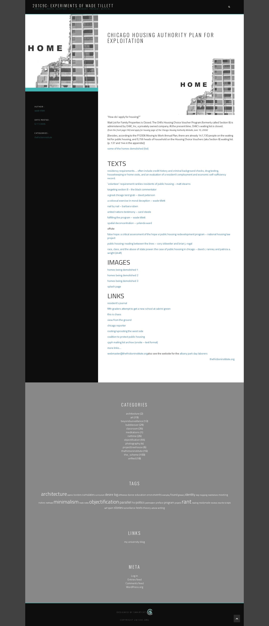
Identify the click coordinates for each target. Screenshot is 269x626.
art (132, 417)
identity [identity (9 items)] (190, 494)
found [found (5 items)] (173, 494)
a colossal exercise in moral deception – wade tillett (136, 201)
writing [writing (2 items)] (161, 508)
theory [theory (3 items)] (147, 508)
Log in (134, 576)
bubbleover (132, 425)
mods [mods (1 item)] (81, 502)
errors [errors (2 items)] (150, 495)
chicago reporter (116, 325)
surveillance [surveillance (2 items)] (129, 508)
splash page (114, 286)
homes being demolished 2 (122, 275)
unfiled (132, 458)
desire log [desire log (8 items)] (111, 494)
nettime (132, 436)
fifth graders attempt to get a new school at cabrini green (139, 309)
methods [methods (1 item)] (49, 502)
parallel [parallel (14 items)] (125, 502)
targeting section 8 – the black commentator (132, 189)
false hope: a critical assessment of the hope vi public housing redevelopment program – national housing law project (168, 236)
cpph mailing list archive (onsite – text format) (132, 342)
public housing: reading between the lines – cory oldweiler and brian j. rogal (149, 243)
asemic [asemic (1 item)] (70, 494)
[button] (229, 7)
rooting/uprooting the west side (125, 331)
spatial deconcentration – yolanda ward (129, 223)
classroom (132, 428)
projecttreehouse (133, 447)
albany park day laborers (194, 353)
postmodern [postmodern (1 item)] (150, 502)
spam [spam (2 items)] (110, 508)
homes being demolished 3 (122, 281)
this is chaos (114, 314)
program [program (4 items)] (169, 502)
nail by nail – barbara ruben (122, 206)
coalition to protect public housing (126, 337)
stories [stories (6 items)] (118, 507)
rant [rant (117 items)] (186, 501)
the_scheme (131, 455)
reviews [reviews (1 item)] (214, 502)
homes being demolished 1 (122, 270)
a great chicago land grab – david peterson (131, 195)
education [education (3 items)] (140, 495)
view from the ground (119, 320)
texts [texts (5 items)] (139, 507)
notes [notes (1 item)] (86, 502)
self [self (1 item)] (105, 508)
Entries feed (135, 579)
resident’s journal (117, 303)
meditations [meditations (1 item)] (213, 494)
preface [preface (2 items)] (159, 502)
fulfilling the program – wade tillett (126, 217)
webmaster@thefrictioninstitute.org (127, 353)
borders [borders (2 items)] (77, 495)
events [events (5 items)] (157, 494)
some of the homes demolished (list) (128, 148)
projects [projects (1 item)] (178, 502)
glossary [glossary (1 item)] (181, 494)
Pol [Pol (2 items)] (133, 502)
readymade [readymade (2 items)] (204, 502)
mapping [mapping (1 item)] (203, 494)
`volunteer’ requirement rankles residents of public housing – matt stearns (149, 184)
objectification (132, 440)
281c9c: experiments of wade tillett (73, 6)
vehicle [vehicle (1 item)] (154, 508)
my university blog (134, 542)
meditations (133, 432)
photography (132, 443)
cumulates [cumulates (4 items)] (88, 495)
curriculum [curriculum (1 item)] (99, 494)
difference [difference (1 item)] (122, 494)
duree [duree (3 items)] (131, 495)
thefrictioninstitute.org (222, 359)
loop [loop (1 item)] (197, 494)
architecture (133, 413)
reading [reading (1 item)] (195, 502)
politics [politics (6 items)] (140, 502)
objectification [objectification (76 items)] (104, 502)
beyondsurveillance (132, 421)
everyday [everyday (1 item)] (166, 494)
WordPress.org (134, 587)
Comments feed (135, 583)
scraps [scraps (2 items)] (228, 502)
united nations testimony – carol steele (129, 212)
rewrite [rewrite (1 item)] (221, 502)
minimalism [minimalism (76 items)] (66, 502)
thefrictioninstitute (132, 451)
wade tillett (40, 110)
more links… (114, 348)
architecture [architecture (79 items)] (54, 494)
